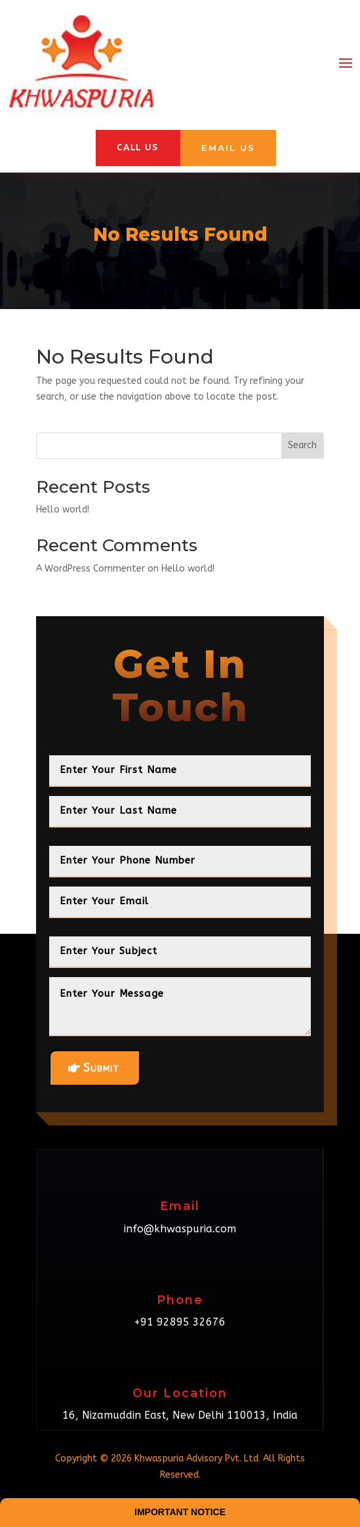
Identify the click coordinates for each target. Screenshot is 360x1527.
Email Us (229, 147)
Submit (101, 1069)
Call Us (137, 148)
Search (302, 445)
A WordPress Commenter (90, 569)
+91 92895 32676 (180, 1322)
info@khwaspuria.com (180, 1229)
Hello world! (62, 510)
